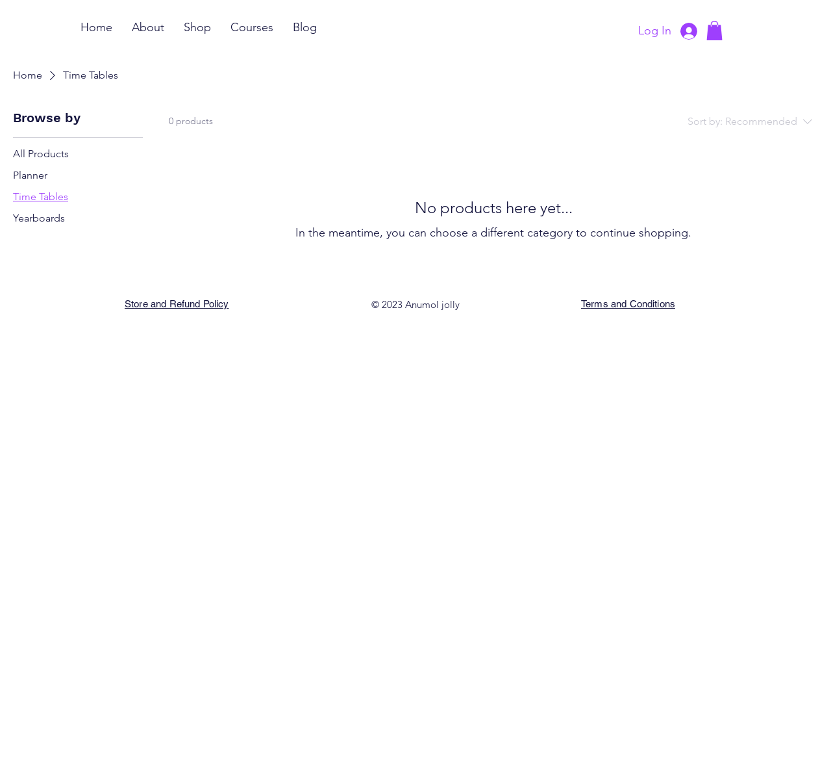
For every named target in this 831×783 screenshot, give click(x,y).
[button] (714, 30)
